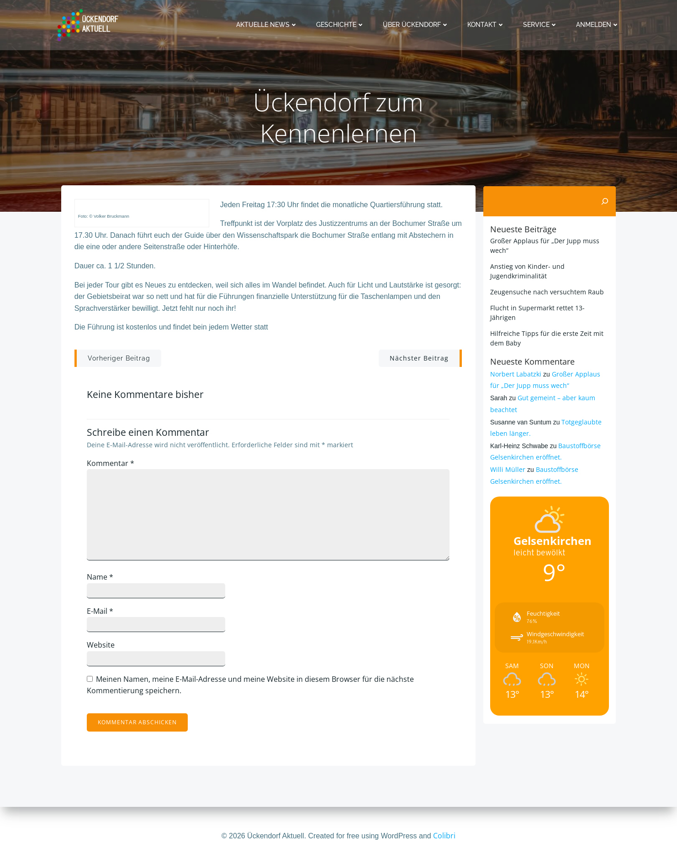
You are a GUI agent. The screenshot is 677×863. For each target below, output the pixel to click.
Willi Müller (507, 469)
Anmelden (598, 24)
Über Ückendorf (416, 24)
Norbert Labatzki (515, 374)
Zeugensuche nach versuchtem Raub (546, 292)
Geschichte (341, 24)
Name (101, 578)
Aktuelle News (267, 24)
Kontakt (486, 24)
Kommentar (112, 465)
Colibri (444, 836)
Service (541, 24)
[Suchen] (605, 201)
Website (102, 646)
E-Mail (101, 612)
